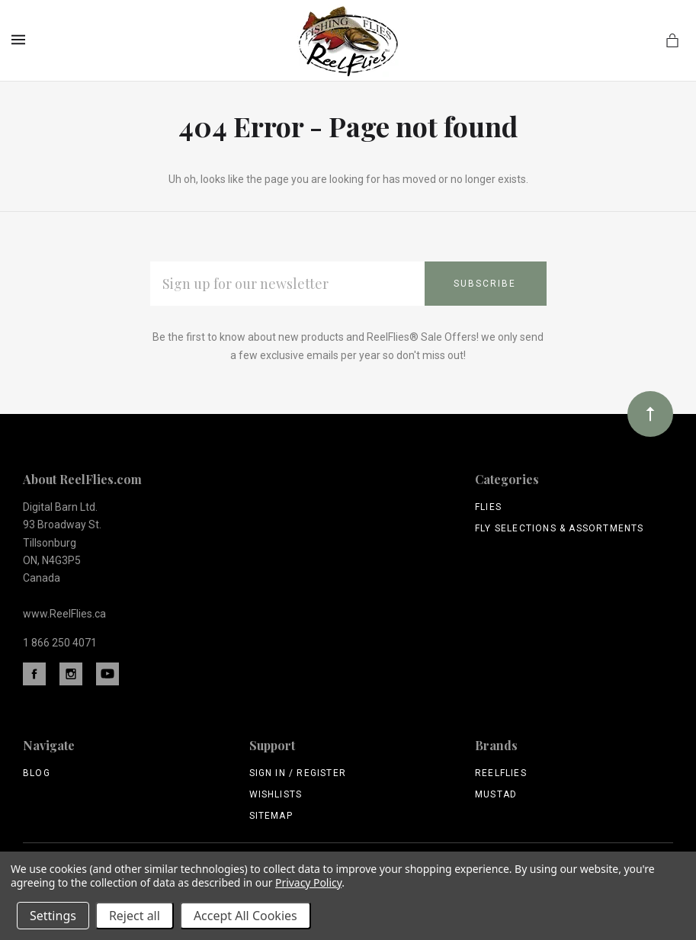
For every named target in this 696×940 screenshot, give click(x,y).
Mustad (496, 794)
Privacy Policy (308, 882)
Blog (36, 773)
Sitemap (271, 815)
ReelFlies (501, 773)
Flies (488, 507)
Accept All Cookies (245, 915)
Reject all (134, 915)
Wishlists (276, 794)
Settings (53, 915)
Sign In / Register (298, 773)
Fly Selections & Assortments (559, 528)
